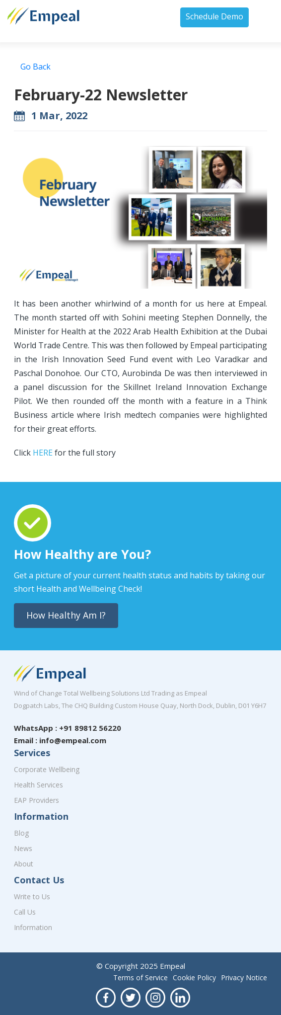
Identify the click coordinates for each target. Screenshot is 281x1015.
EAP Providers (36, 800)
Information (33, 927)
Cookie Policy (194, 977)
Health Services (38, 784)
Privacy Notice (244, 977)
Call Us (25, 912)
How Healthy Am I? (66, 615)
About (23, 863)
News (23, 848)
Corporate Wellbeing (46, 769)
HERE (44, 452)
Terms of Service (140, 977)
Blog (21, 833)
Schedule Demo (214, 16)
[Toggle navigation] (267, 16)
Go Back (35, 66)
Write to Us (32, 896)
